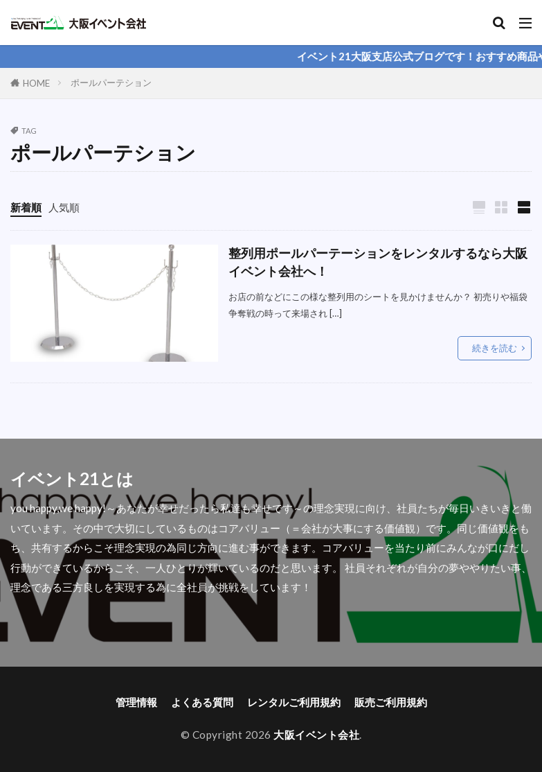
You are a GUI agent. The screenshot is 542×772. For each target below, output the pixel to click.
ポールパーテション (111, 82)
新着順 (26, 207)
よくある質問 (202, 702)
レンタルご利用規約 (294, 702)
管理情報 (136, 702)
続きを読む (494, 347)
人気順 (64, 207)
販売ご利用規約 (390, 702)
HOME (36, 83)
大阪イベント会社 (316, 734)
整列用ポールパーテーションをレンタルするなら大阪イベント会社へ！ (377, 262)
